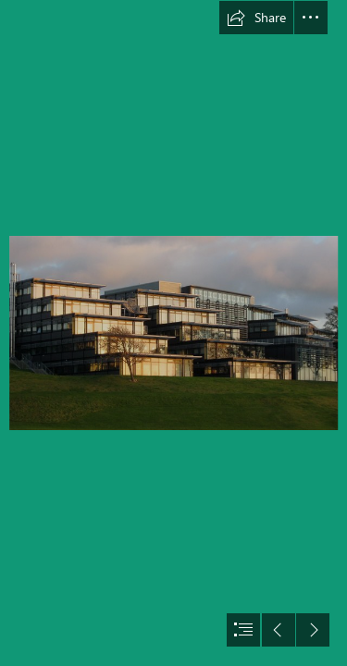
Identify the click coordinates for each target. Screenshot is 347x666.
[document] (173, 333)
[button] (256, 17)
